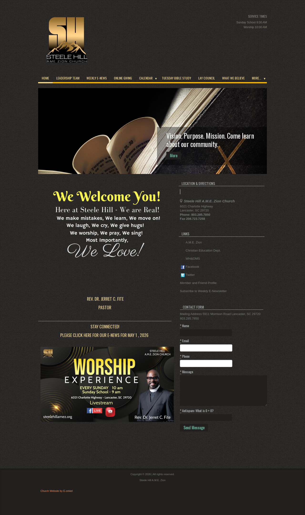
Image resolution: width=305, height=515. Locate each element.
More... (256, 77)
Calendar (145, 77)
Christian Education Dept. (201, 251)
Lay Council (206, 77)
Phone (184, 356)
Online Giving (123, 77)
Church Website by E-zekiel (57, 490)
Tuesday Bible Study (176, 77)
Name (184, 325)
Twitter (188, 275)
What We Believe (233, 77)
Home (45, 77)
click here (82, 335)
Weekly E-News (96, 77)
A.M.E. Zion (191, 243)
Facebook (190, 267)
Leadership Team (67, 77)
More (173, 155)
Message (186, 371)
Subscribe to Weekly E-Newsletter (203, 291)
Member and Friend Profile (198, 283)
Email (184, 340)
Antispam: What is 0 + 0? (197, 410)
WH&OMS (190, 259)
